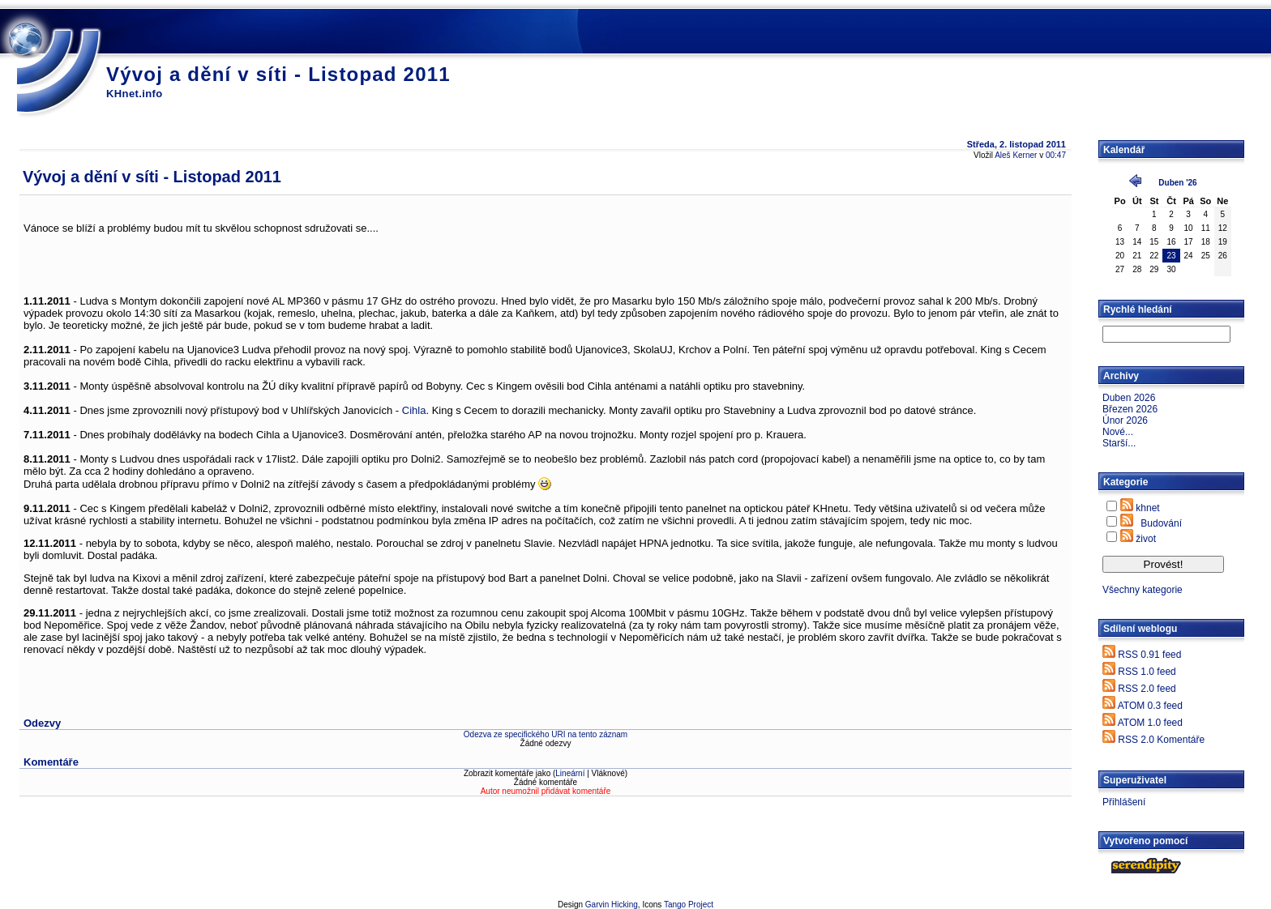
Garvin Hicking (611, 904)
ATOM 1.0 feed (1150, 722)
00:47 (1056, 155)
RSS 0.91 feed (1149, 654)
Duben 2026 (1128, 397)
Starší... (1119, 443)
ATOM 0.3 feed (1150, 705)
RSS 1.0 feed (1146, 671)
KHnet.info (134, 93)
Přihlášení (1123, 802)
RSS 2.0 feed (1146, 688)
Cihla (414, 410)
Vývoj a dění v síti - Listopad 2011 (278, 74)
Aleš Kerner (1016, 155)
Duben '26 (1177, 182)
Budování (1161, 523)
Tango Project (688, 904)
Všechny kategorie (1142, 589)
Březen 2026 (1130, 409)
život (1146, 538)
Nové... (1117, 431)
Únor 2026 (1125, 420)
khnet (1147, 508)
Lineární (569, 773)
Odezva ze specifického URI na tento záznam (545, 734)
